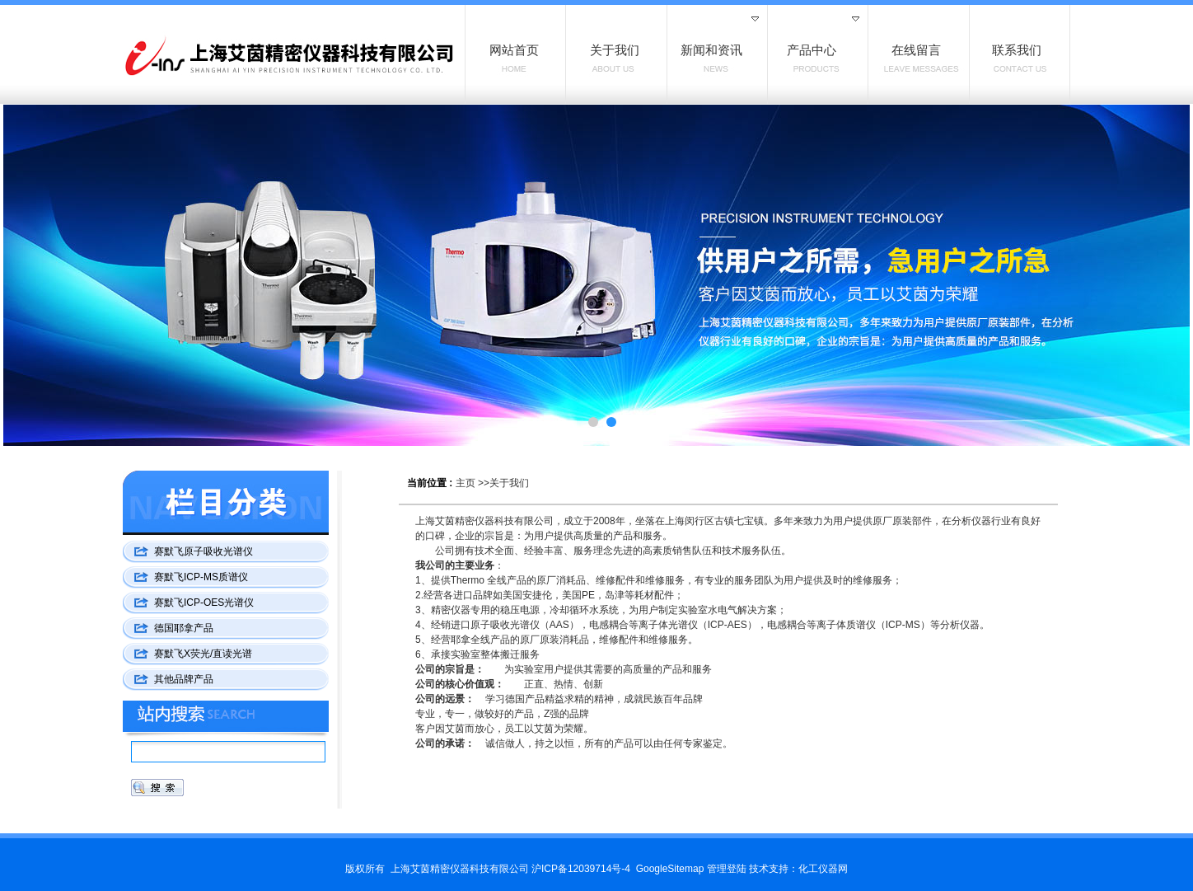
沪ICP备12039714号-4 (580, 869)
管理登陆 (726, 869)
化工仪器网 (823, 869)
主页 (465, 483)
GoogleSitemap (670, 869)
